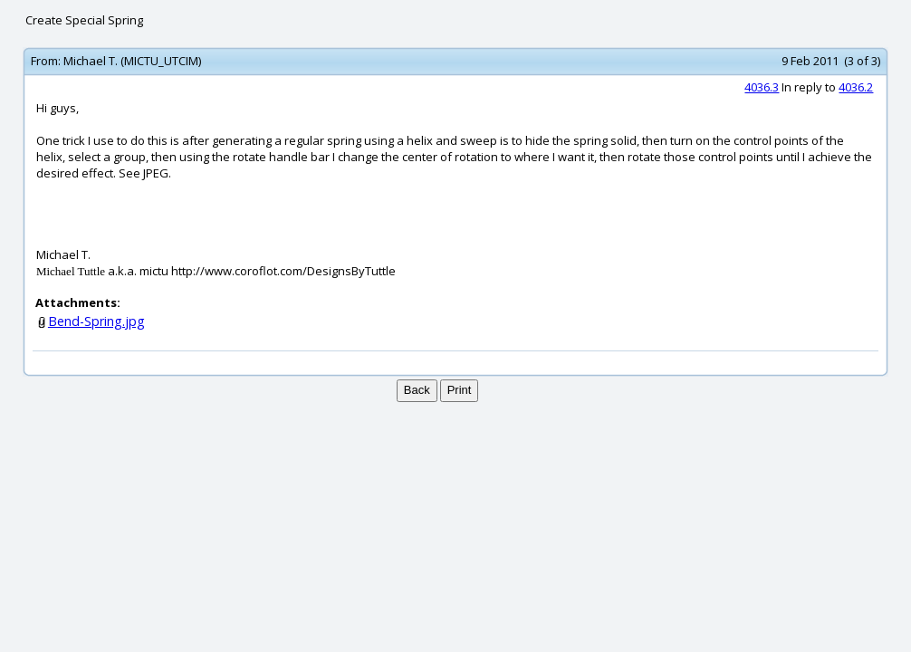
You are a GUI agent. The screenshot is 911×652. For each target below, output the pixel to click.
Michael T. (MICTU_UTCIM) (132, 61)
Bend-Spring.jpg (96, 321)
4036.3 (761, 87)
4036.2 (856, 87)
